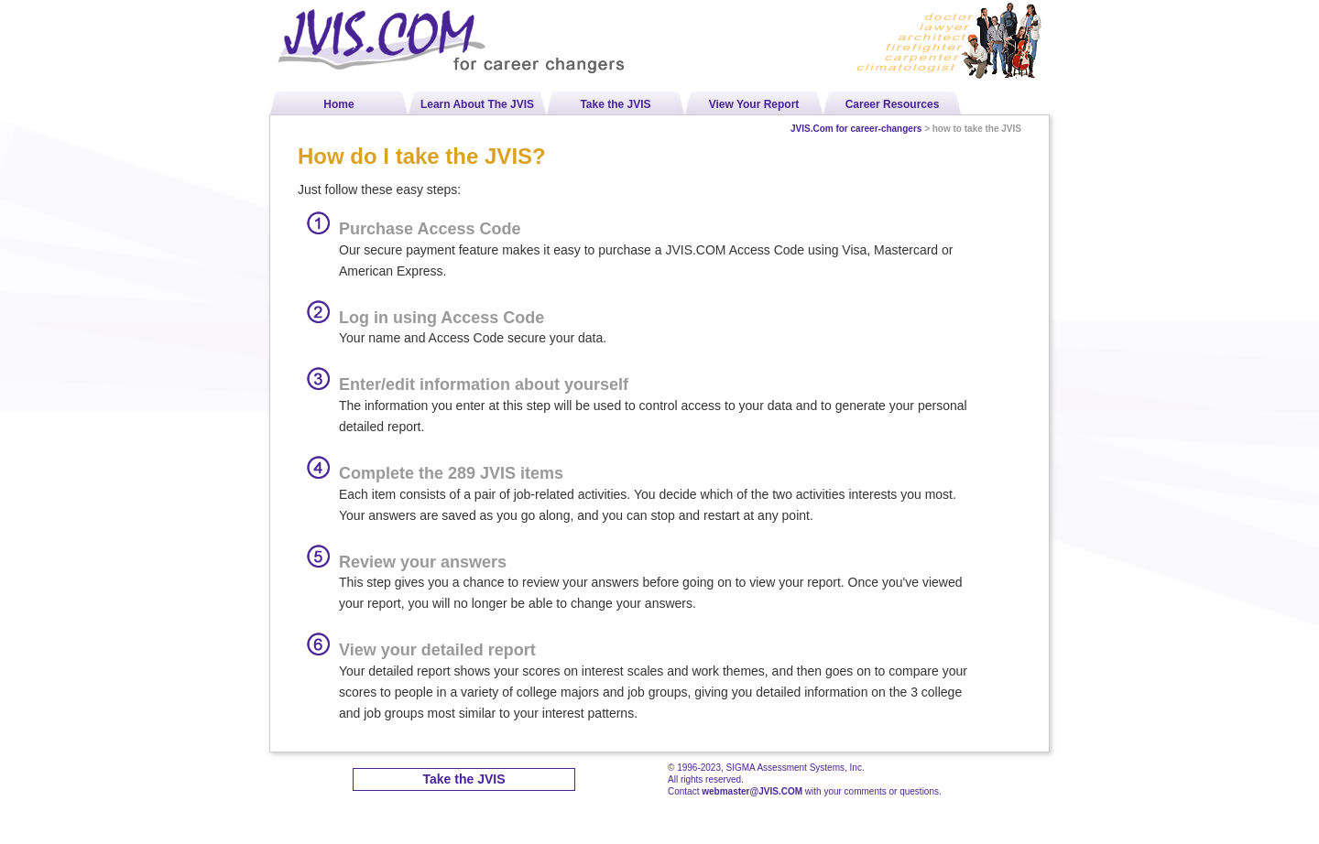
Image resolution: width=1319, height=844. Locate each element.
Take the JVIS (615, 104)
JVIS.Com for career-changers (855, 129)
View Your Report (754, 104)
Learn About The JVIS (477, 104)
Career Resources (892, 104)
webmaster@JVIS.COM (752, 791)
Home (338, 104)
